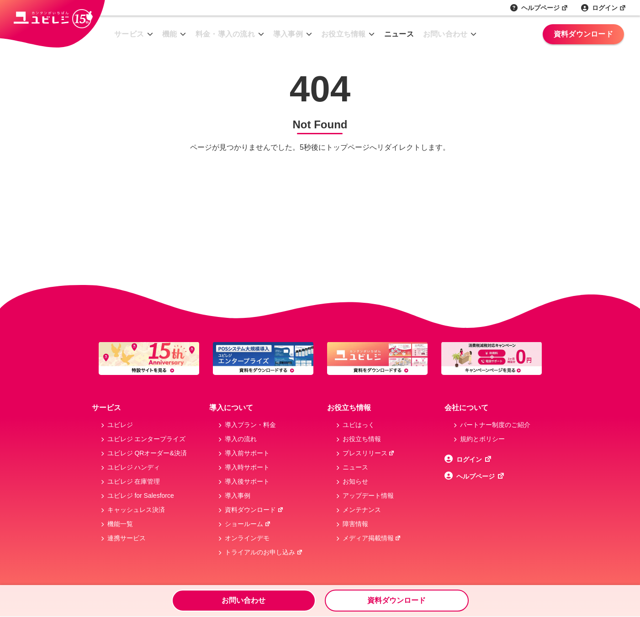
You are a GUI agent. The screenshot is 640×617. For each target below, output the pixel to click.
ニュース (399, 34)
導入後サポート (247, 481)
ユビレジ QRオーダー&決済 (147, 453)
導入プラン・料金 (250, 424)
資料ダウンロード (583, 34)
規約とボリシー (482, 439)
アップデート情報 (368, 495)
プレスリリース (369, 453)
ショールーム (248, 523)
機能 (169, 34)
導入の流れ (241, 439)
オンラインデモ (247, 538)
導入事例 (288, 34)
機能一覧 (120, 523)
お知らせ (355, 481)
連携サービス (126, 538)
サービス (129, 34)
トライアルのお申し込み (264, 552)
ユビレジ (120, 424)
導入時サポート (247, 467)
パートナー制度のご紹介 (495, 424)
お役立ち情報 (343, 34)
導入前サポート (247, 453)
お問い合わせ (445, 34)
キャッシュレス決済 (136, 509)
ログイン (609, 7)
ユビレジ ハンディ (133, 467)
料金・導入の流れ (225, 34)
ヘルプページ (544, 7)
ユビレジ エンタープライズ (146, 439)
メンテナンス (362, 509)
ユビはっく (359, 424)
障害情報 (355, 523)
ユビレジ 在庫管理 (133, 481)
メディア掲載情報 (372, 538)
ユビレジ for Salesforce (140, 495)
